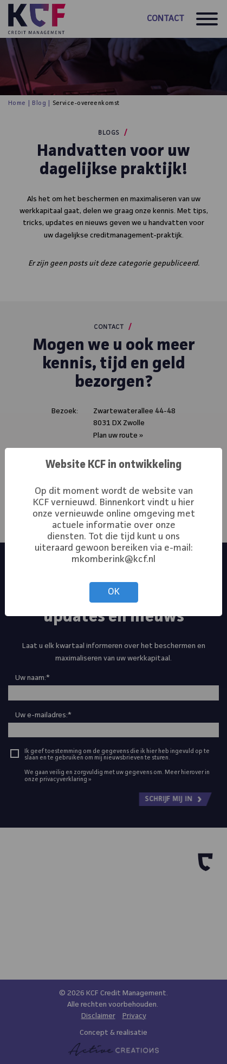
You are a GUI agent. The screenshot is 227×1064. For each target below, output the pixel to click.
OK (114, 592)
